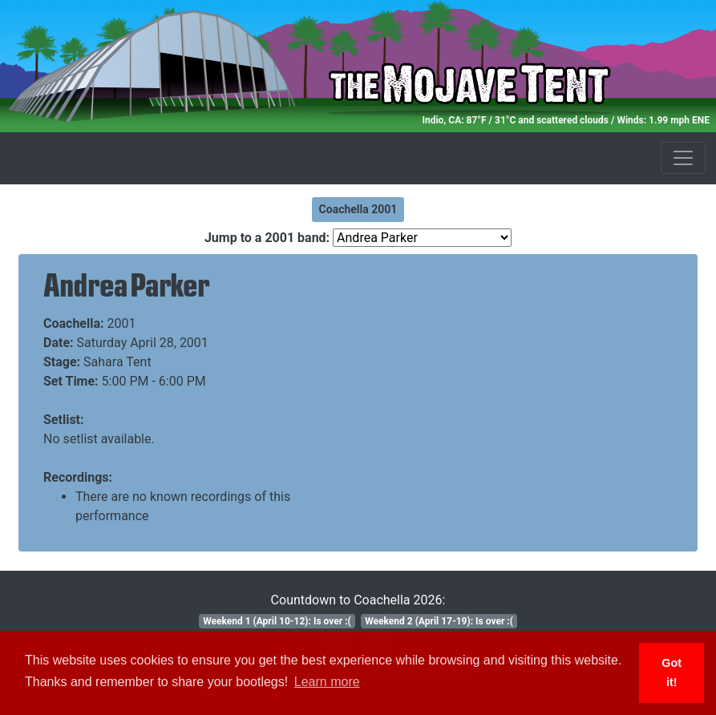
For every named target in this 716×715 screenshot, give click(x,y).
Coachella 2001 (358, 209)
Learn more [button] (327, 682)
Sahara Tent (117, 362)
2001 (121, 323)
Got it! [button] (671, 672)
